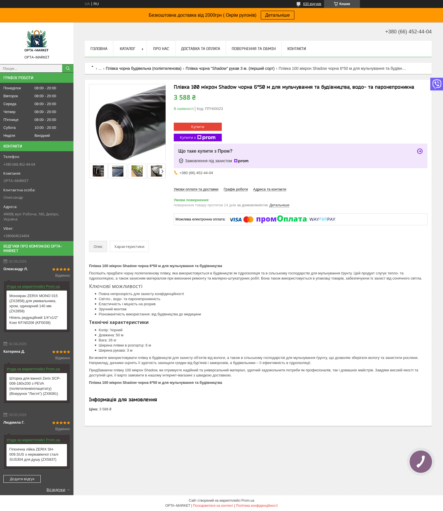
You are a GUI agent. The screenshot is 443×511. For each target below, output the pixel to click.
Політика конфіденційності (257, 506)
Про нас (161, 48)
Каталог (127, 48)
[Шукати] (67, 68)
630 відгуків (312, 4)
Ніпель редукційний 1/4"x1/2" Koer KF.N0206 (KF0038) (33, 320)
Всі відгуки (56, 489)
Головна (98, 48)
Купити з (198, 137)
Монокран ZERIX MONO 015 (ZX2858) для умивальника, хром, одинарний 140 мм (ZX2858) (33, 303)
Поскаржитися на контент (213, 506)
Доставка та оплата (200, 48)
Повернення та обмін (254, 48)
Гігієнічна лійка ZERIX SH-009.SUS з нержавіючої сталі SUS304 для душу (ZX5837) (33, 454)
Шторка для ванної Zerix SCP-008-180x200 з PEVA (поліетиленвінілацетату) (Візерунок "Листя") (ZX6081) (34, 386)
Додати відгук (22, 478)
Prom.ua (248, 501)
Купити (197, 126)
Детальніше (277, 15)
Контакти (296, 48)
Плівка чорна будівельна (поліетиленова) (144, 68)
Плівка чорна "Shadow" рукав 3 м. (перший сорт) (230, 68)
